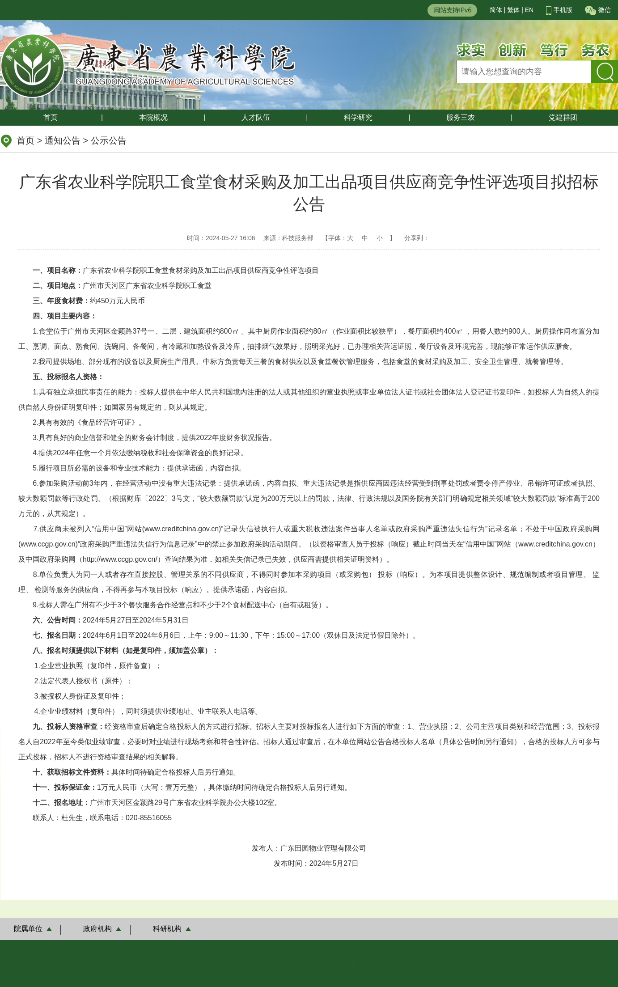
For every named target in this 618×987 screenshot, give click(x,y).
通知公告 (62, 140)
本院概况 (153, 117)
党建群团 (563, 117)
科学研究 (358, 117)
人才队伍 (255, 117)
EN (529, 9)
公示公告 (109, 140)
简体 (496, 9)
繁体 (513, 9)
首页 (50, 117)
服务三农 (460, 117)
